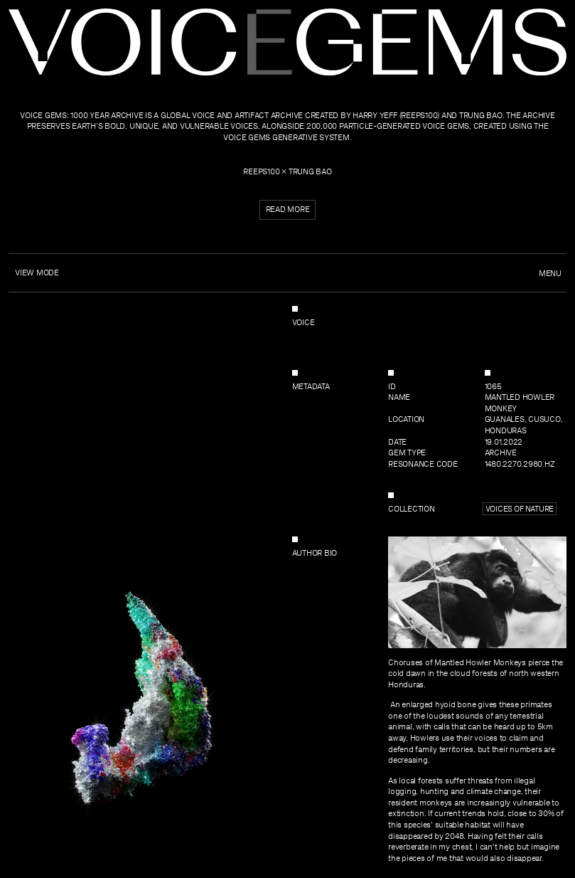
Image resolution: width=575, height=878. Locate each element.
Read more (288, 209)
